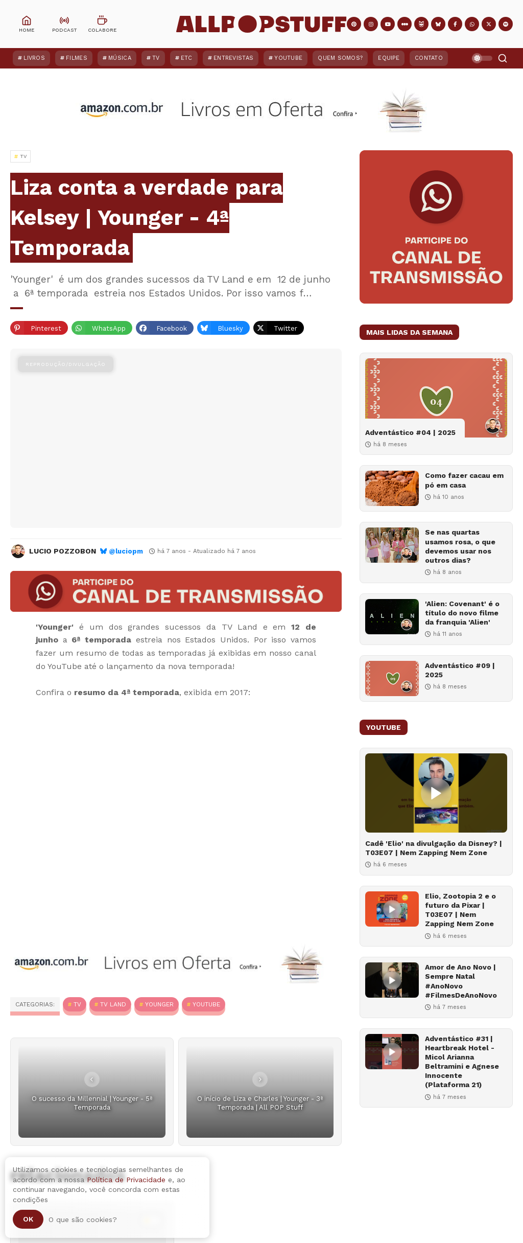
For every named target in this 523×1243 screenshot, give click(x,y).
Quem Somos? (340, 58)
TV (156, 58)
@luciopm (126, 551)
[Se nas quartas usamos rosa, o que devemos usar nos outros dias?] (392, 545)
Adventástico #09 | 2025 (460, 670)
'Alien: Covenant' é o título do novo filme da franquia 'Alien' (462, 613)
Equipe (388, 58)
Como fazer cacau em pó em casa (464, 480)
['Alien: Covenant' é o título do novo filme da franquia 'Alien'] (392, 616)
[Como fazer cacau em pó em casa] (392, 488)
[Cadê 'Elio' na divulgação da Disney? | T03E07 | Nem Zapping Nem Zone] (436, 793)
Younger (159, 1004)
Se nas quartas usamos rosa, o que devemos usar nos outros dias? (460, 546)
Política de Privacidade (126, 1180)
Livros (34, 58)
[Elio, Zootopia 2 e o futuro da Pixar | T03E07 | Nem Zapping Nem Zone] (392, 909)
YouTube (288, 58)
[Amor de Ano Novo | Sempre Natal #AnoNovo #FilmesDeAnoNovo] (392, 980)
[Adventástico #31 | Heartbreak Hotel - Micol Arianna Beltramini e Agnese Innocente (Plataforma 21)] (392, 1051)
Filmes (76, 58)
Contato (429, 58)
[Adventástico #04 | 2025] (436, 398)
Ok (28, 1219)
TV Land (113, 1004)
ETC (187, 58)
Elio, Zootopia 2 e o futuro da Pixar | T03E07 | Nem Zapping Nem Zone (460, 910)
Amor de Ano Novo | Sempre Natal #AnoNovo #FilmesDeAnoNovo (461, 981)
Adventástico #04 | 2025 (410, 432)
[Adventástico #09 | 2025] (392, 678)
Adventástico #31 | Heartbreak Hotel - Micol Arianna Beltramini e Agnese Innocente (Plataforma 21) (462, 1061)
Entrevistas (233, 58)
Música (119, 58)
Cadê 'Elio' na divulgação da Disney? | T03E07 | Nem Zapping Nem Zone (433, 848)
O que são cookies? (83, 1219)
